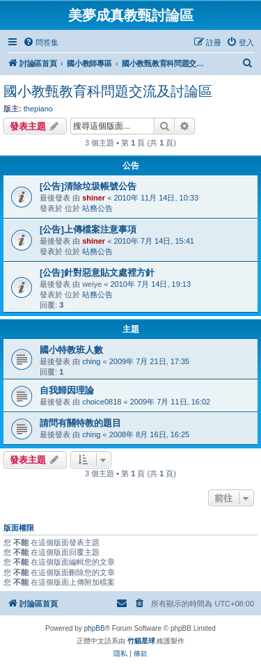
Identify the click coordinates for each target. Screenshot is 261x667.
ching (91, 361)
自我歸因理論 (67, 390)
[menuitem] (40, 42)
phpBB (94, 628)
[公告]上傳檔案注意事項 (88, 229)
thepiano (38, 108)
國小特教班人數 (71, 350)
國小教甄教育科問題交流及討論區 (107, 91)
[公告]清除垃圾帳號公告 (88, 186)
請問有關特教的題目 (80, 423)
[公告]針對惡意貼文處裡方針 (97, 272)
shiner (93, 198)
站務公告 (97, 208)
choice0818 (101, 402)
